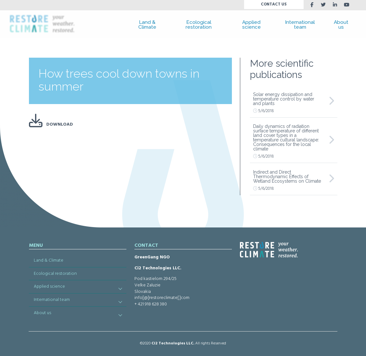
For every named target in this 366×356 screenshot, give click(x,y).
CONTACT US (274, 4)
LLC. (190, 343)
